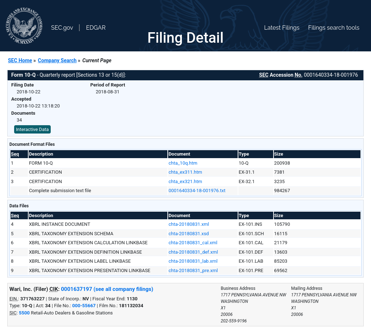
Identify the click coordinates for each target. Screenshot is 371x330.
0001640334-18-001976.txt (196, 190)
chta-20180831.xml (188, 224)
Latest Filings (281, 27)
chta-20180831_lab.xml (192, 261)
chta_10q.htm (182, 163)
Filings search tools (333, 27)
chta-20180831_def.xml (193, 252)
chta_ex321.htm (185, 181)
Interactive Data (32, 129)
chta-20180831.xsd (188, 233)
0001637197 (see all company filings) (107, 289)
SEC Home (20, 60)
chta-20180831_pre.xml (193, 270)
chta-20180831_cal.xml (192, 242)
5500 (24, 313)
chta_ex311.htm (185, 172)
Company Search (57, 60)
